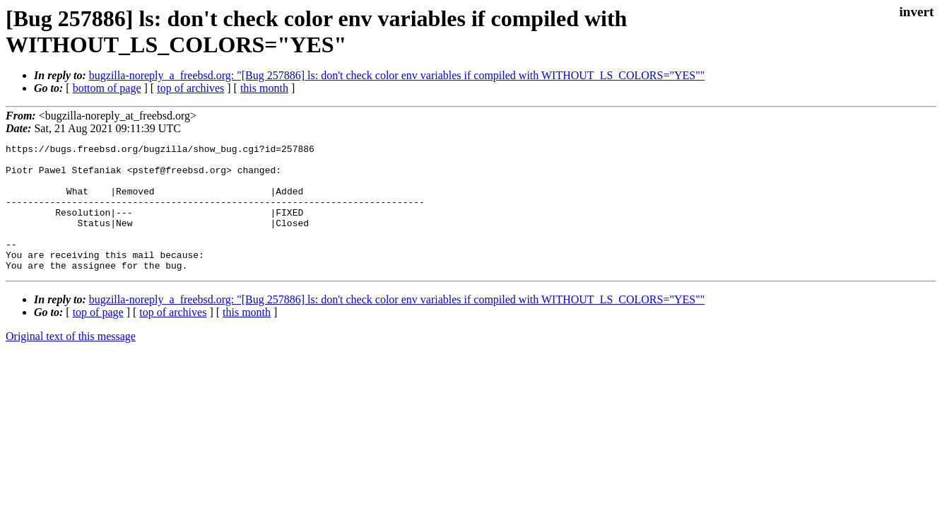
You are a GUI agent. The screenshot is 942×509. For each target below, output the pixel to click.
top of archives (190, 88)
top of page (98, 338)
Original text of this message (71, 362)
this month (264, 88)
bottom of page (107, 88)
